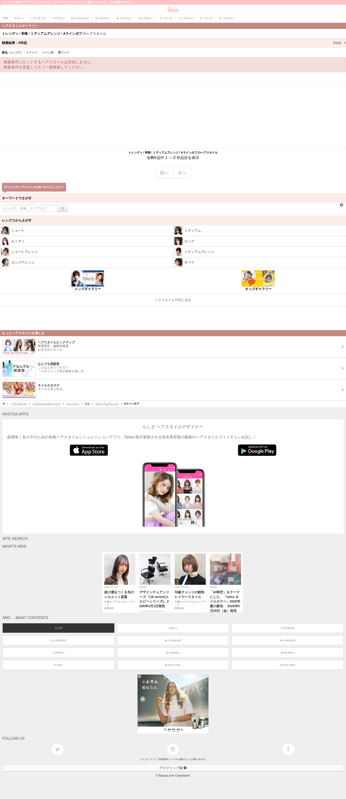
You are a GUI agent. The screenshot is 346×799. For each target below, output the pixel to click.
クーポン (58, 665)
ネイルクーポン (173, 665)
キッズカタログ (173, 640)
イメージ (32, 52)
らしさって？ (148, 759)
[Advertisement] (173, 115)
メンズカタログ (58, 640)
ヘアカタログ (288, 628)
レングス (16, 52)
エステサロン (288, 652)
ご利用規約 (163, 759)
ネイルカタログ (287, 640)
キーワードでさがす (17, 198)
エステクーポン (287, 665)
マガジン (173, 628)
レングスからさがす (17, 220)
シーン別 (48, 52)
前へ (164, 173)
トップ (58, 628)
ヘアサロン (58, 652)
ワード (64, 52)
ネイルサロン (173, 652)
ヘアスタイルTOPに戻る (173, 300)
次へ (182, 173)
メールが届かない (179, 759)
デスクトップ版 (173, 768)
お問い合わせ (198, 759)
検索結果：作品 (174, 43)
